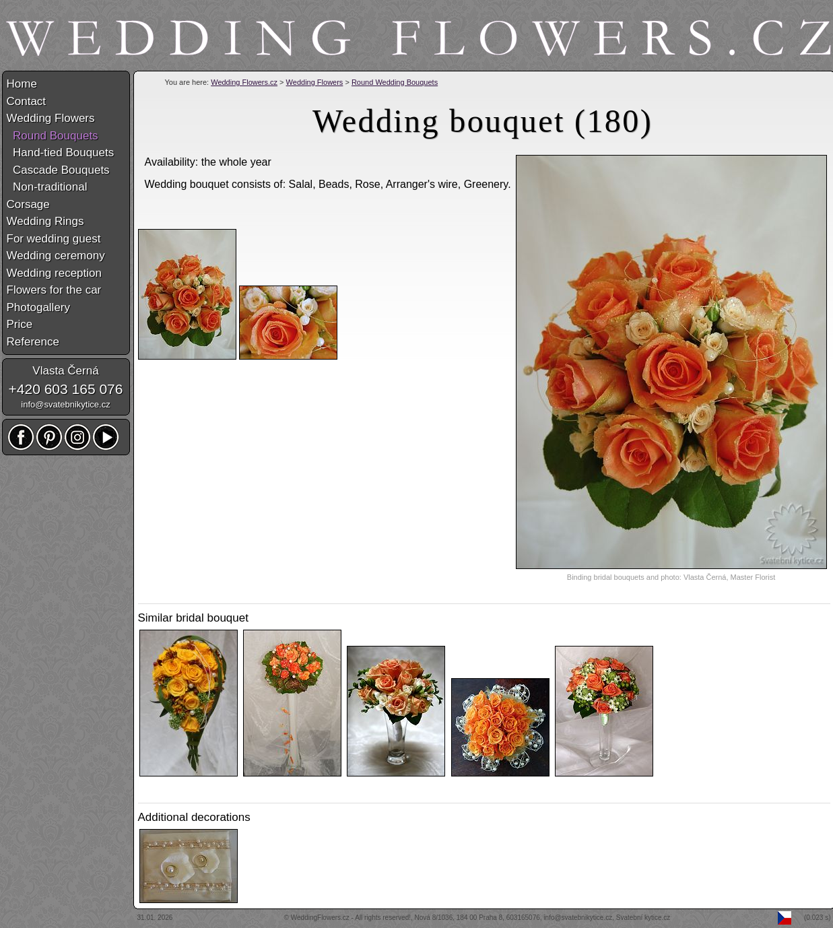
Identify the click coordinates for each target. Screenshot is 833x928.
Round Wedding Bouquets (395, 82)
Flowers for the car (54, 290)
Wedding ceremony (56, 255)
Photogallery (39, 307)
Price (20, 324)
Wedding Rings (45, 221)
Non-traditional (47, 186)
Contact (26, 101)
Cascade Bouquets (58, 170)
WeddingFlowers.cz (320, 917)
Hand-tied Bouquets (60, 152)
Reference (33, 341)
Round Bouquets (52, 135)
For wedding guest (54, 238)
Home (22, 83)
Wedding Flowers (314, 82)
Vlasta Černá (65, 370)
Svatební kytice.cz (643, 917)
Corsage (28, 204)
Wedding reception (54, 273)
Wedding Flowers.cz (244, 82)
